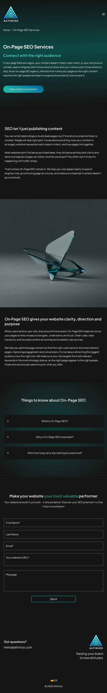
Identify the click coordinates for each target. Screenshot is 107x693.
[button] (23, 89)
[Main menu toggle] (103, 14)
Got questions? (15, 642)
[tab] (54, 421)
